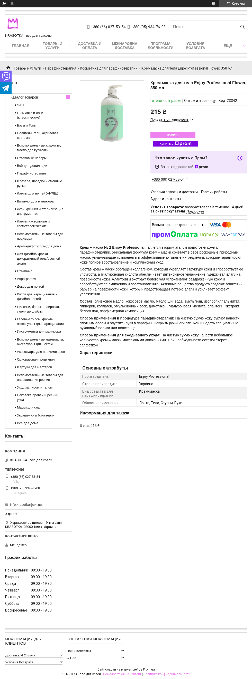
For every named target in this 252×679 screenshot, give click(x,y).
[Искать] (242, 27)
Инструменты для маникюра (39, 331)
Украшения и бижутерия (36, 415)
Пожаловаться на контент (122, 674)
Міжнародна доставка (124, 46)
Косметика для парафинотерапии (109, 68)
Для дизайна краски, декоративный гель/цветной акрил (38, 258)
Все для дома (27, 423)
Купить (172, 135)
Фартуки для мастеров (34, 367)
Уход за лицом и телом (34, 387)
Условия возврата (195, 46)
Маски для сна (28, 407)
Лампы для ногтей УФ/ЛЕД (37, 193)
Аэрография (26, 279)
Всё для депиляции (32, 166)
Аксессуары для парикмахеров (41, 352)
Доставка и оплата (89, 46)
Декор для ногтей (30, 286)
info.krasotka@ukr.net (26, 505)
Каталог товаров (24, 97)
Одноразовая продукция (36, 359)
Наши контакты (79, 651)
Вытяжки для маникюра (35, 201)
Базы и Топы (27, 125)
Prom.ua (149, 669)
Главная (20, 46)
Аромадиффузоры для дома (39, 246)
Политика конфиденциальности (166, 674)
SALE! (21, 105)
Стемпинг (24, 271)
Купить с (175, 143)
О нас (71, 658)
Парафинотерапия (60, 68)
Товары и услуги (52, 46)
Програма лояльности (160, 46)
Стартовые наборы (32, 158)
